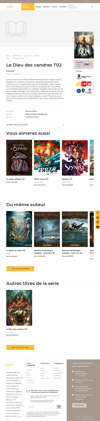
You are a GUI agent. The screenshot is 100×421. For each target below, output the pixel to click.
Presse (42, 375)
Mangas (38, 7)
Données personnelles (76, 417)
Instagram (97, 222)
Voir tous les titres (20, 268)
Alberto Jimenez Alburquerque (36, 114)
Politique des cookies (85, 418)
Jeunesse (46, 7)
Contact (29, 377)
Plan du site (89, 418)
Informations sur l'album (35, 125)
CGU (81, 417)
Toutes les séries (27, 55)
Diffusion (42, 368)
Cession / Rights (44, 378)
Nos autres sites (13, 1)
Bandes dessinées (26, 7)
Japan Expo (57, 375)
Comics (54, 7)
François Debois (31, 111)
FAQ (28, 372)
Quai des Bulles (58, 373)
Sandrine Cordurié (31, 117)
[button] (45, 192)
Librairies (43, 373)
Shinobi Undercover (72, 7)
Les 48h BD (57, 378)
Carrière (29, 375)
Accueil (8, 55)
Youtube (97, 227)
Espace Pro (90, 1)
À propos (29, 370)
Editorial (42, 370)
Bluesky (97, 217)
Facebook (97, 212)
